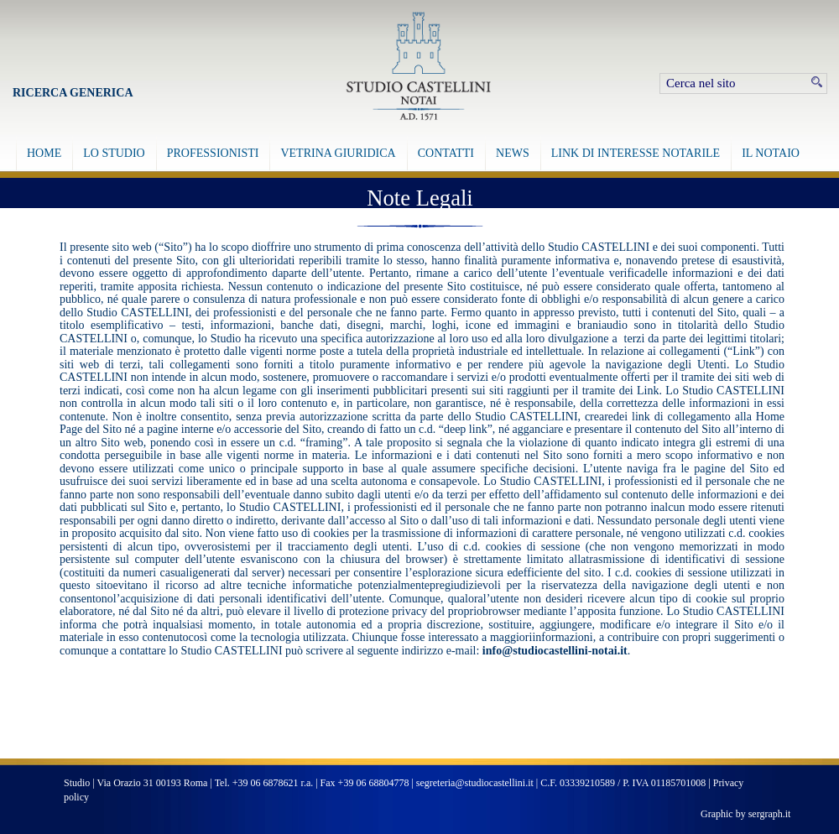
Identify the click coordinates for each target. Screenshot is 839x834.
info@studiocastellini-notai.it (555, 650)
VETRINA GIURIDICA (337, 153)
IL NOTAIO (771, 153)
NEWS (512, 153)
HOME (44, 153)
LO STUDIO (114, 153)
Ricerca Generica (73, 92)
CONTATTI (446, 153)
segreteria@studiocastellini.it (475, 783)
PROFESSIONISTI (213, 153)
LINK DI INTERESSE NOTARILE (635, 153)
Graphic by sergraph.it (745, 814)
